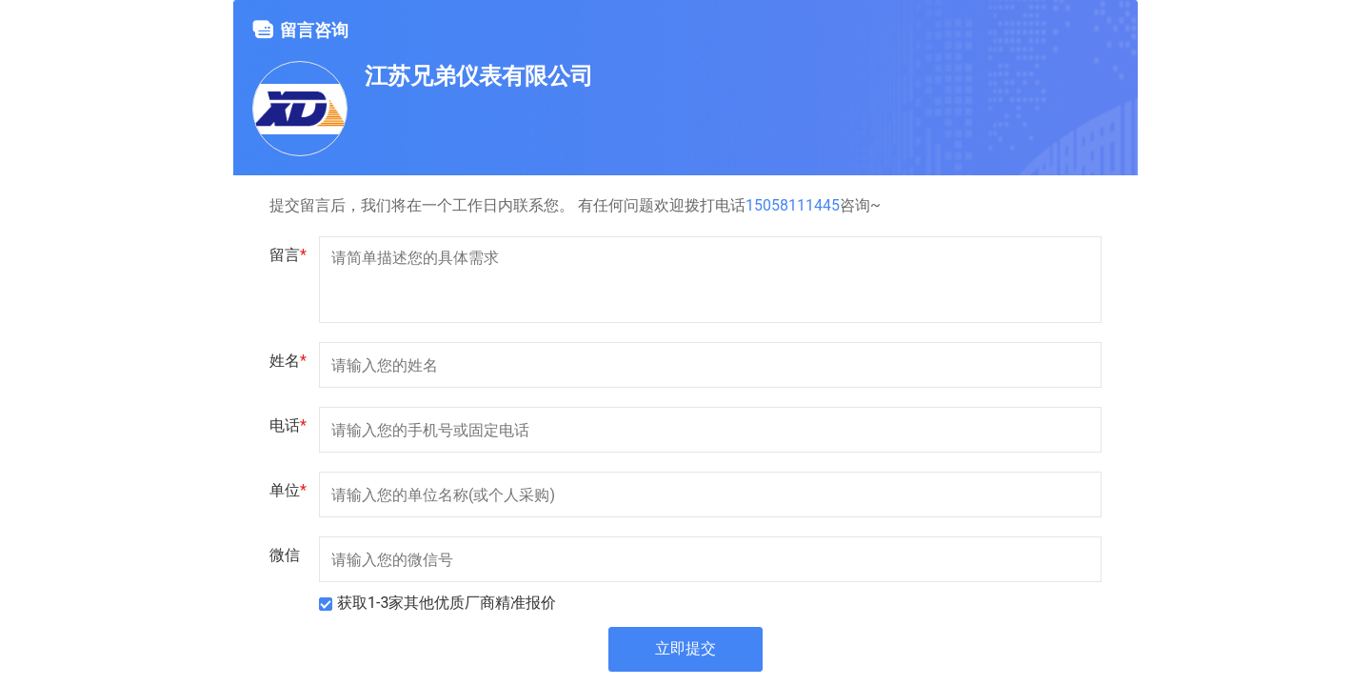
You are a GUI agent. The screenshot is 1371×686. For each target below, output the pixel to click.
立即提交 (685, 649)
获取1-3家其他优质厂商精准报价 (446, 603)
